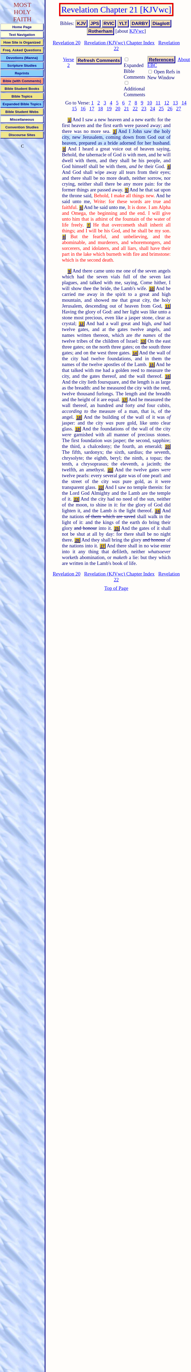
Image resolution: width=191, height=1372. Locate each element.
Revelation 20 (66, 42)
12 (166, 103)
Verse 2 (68, 62)
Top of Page (116, 588)
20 (117, 108)
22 (135, 108)
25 (161, 108)
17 (91, 108)
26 (169, 108)
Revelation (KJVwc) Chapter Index (119, 42)
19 (109, 108)
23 (143, 108)
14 (183, 103)
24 (152, 108)
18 (100, 108)
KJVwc (136, 31)
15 (74, 108)
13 (175, 103)
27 (178, 108)
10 (149, 103)
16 (83, 108)
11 (158, 103)
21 (126, 108)
